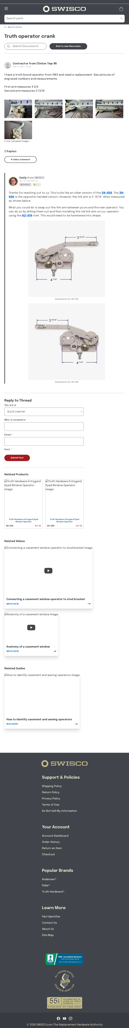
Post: (7, 449)
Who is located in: (15, 420)
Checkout (48, 854)
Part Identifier (51, 916)
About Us (48, 929)
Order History (51, 842)
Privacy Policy (51, 798)
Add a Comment (20, 159)
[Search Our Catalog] (59, 18)
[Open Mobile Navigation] (6, 8)
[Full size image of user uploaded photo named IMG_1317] (109, 109)
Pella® (46, 885)
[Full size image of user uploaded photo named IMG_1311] (18, 109)
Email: (8, 435)
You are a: (10, 405)
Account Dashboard (55, 836)
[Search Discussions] (28, 46)
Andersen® (49, 879)
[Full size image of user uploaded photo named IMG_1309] (48, 109)
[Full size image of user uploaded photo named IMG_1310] (79, 109)
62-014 (27, 215)
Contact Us (49, 922)
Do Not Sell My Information (59, 811)
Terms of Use (50, 804)
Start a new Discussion (68, 46)
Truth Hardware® (53, 891)
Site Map (48, 935)
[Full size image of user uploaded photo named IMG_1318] (18, 130)
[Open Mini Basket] (122, 9)
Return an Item (52, 848)
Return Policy (50, 792)
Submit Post (17, 458)
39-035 (107, 192)
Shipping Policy (52, 786)
